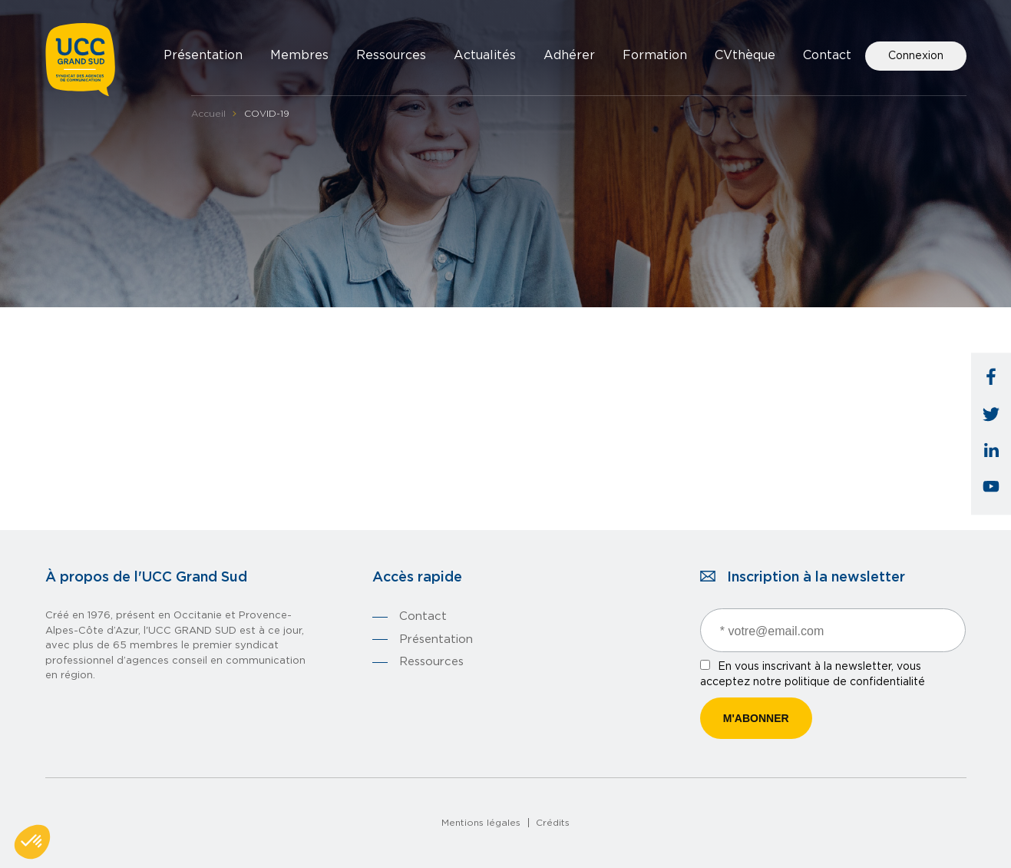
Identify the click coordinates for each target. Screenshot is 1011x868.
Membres (299, 55)
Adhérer (569, 55)
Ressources (391, 55)
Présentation (203, 55)
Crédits (553, 822)
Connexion (915, 56)
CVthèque (745, 55)
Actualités (485, 55)
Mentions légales (480, 822)
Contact (827, 55)
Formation (655, 55)
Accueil (208, 113)
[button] (32, 841)
